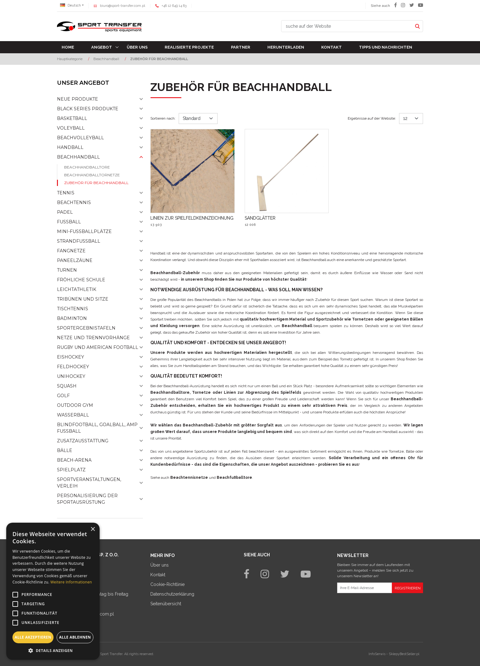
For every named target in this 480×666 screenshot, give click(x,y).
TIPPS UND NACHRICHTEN (385, 47)
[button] (52, 650)
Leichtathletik (76, 289)
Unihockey (71, 376)
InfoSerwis (377, 654)
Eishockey (70, 357)
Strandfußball (78, 241)
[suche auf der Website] (346, 26)
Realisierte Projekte (189, 47)
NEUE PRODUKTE (77, 99)
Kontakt (331, 47)
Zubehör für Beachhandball (96, 182)
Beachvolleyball (80, 137)
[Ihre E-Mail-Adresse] (364, 588)
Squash (67, 386)
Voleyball (71, 128)
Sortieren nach (163, 118)
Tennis (65, 193)
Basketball (72, 118)
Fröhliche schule (81, 280)
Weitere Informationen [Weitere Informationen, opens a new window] (71, 582)
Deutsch (70, 5)
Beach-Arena (74, 460)
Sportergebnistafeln (86, 328)
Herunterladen (285, 47)
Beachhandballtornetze (92, 175)
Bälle (64, 450)
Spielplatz (71, 470)
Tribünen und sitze (82, 299)
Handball (70, 147)
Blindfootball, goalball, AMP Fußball (97, 428)
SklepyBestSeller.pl (404, 654)
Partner (240, 47)
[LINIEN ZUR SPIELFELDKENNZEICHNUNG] (191, 218)
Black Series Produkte (87, 109)
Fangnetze (71, 251)
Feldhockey (73, 366)
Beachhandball (78, 157)
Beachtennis (74, 202)
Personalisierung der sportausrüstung (87, 499)
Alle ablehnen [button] (75, 637)
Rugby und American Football (97, 347)
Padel (65, 212)
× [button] (92, 529)
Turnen (67, 270)
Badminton (72, 318)
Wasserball (73, 415)
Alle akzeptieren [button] (33, 637)
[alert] (53, 591)
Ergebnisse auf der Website (372, 118)
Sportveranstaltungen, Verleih (89, 483)
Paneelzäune (74, 260)
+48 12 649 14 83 (174, 6)
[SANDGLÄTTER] (260, 218)
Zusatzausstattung (82, 441)
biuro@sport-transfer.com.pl (122, 6)
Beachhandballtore (87, 167)
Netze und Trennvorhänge (93, 337)
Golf (63, 395)
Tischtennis (72, 309)
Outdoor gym (75, 405)
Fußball (69, 222)
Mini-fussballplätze (84, 231)
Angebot (101, 47)
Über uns (137, 47)
